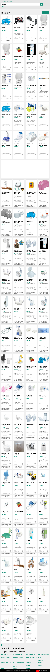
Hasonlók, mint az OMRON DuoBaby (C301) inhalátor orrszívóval (43, 293)
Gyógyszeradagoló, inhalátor (19, 512)
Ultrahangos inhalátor (29, 396)
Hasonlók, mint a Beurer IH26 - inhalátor (18, 157)
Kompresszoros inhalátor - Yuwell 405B (43, 223)
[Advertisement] (25, 169)
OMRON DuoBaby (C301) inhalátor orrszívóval (43, 281)
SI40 (2, 569)
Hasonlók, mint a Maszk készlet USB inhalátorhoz (30, 264)
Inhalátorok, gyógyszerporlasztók (20, 86)
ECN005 (28, 540)
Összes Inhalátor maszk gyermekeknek (5, 351)
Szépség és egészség (5, 10)
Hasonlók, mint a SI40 (5, 582)
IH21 (27, 511)
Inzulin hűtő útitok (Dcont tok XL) (18, 29)
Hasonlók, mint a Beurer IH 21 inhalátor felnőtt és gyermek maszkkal (18, 409)
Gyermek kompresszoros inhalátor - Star (18, 252)
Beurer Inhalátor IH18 (6, 662)
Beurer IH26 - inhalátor (17, 144)
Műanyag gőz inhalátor (29, 280)
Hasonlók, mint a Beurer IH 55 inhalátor (31, 70)
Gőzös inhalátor (30, 308)
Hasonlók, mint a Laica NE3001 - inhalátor (43, 128)
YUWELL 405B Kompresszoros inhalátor (43, 145)
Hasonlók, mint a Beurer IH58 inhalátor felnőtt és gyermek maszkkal (43, 322)
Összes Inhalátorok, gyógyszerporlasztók (17, 99)
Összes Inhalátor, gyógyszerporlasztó (42, 41)
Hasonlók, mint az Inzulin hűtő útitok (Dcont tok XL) (18, 41)
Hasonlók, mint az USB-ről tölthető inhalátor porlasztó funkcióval (43, 438)
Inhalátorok (29, 221)
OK (37, 670)
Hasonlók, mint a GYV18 (43, 553)
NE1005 (40, 511)
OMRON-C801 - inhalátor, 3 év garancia (18, 310)
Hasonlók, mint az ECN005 (30, 553)
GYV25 (27, 569)
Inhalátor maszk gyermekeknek (5, 338)
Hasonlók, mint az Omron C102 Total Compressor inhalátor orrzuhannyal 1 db (18, 128)
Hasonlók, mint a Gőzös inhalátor (30, 322)
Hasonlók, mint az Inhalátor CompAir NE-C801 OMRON (6, 293)
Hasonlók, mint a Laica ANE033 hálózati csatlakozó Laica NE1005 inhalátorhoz (31, 41)
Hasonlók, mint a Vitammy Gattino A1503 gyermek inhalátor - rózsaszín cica (5, 409)
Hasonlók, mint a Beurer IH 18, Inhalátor (18, 206)
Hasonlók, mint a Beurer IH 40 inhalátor (31, 157)
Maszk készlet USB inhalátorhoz (31, 251)
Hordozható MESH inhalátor (6, 193)
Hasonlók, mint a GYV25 (30, 582)
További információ (43, 670)
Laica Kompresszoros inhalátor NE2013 (43, 58)
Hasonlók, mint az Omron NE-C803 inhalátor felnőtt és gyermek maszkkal (19, 438)
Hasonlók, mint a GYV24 (43, 582)
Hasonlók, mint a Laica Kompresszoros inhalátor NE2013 (43, 70)
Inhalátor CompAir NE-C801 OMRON (5, 281)
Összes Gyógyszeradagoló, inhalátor (18, 525)
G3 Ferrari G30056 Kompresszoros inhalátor (18, 484)
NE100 (2, 627)
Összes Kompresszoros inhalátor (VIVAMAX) (5, 496)
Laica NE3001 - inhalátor (42, 115)
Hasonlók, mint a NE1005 (43, 524)
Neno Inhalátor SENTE (6, 654)
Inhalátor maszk (30, 424)
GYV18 (40, 540)
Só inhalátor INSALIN (4, 309)
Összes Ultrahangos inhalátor (29, 409)
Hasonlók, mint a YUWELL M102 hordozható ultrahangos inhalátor (5, 264)
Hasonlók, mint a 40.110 (18, 553)
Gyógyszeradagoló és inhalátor (19, 280)
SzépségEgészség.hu (7, 1)
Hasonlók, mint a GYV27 (18, 611)
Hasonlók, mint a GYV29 (30, 611)
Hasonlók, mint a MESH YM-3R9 (6, 99)
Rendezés (46, 12)
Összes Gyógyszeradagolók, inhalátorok (29, 380)
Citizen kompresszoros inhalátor (42, 664)
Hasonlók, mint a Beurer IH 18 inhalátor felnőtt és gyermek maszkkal (6, 525)
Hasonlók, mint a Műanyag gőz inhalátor (30, 293)
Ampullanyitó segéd (42, 86)
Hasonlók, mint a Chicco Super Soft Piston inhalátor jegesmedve (43, 467)
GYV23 (15, 569)
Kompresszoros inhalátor (5, 115)
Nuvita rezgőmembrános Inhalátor (42, 659)
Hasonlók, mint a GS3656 (5, 69)
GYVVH (3, 598)
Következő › (10, 644)
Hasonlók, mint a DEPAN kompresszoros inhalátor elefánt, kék (5, 41)
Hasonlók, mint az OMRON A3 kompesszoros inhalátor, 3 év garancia (18, 351)
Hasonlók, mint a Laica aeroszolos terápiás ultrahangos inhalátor (30, 99)
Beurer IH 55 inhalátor (29, 57)
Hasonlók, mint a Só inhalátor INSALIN (4, 322)
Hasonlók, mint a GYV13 (5, 553)
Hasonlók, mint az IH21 (30, 524)
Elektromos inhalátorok (42, 251)
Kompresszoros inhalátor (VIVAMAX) (5, 484)
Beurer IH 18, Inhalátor (17, 193)
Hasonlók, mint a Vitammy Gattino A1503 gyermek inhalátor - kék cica (43, 380)
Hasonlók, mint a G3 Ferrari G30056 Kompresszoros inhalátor (18, 496)
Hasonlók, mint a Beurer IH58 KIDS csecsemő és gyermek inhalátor (18, 380)
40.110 (15, 540)
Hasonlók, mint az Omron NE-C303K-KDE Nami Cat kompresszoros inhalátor (43, 496)
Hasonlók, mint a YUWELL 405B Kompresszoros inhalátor (43, 157)
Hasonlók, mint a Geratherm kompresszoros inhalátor (6, 157)
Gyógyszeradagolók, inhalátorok (32, 367)
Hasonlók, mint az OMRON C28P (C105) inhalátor (18, 235)
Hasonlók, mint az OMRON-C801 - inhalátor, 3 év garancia (18, 322)
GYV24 (40, 569)
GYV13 (2, 540)
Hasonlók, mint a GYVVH (5, 611)
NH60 (40, 598)
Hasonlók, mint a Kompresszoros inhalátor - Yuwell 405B (43, 235)
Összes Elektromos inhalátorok (42, 264)
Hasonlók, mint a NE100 (5, 640)
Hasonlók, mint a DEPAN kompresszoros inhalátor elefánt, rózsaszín (43, 206)
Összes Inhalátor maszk (30, 437)
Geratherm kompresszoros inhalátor (5, 145)
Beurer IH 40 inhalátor (29, 144)
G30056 (15, 627)
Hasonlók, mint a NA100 (30, 640)
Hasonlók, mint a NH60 (43, 611)
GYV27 (15, 598)
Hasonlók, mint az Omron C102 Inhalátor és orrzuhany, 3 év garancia (43, 409)
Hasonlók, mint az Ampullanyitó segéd (42, 99)
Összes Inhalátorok (29, 234)
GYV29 (27, 598)
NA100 (27, 627)
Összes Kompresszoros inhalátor (5, 128)
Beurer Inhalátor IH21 (18, 662)
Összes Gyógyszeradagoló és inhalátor (18, 293)
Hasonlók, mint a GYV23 (18, 582)
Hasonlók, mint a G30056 (18, 640)
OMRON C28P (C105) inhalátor (18, 222)
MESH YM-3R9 (4, 85)
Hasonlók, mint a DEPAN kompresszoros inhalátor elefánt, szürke (5, 235)
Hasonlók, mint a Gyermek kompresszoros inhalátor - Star (18, 264)
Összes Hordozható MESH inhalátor (5, 206)
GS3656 (3, 56)
